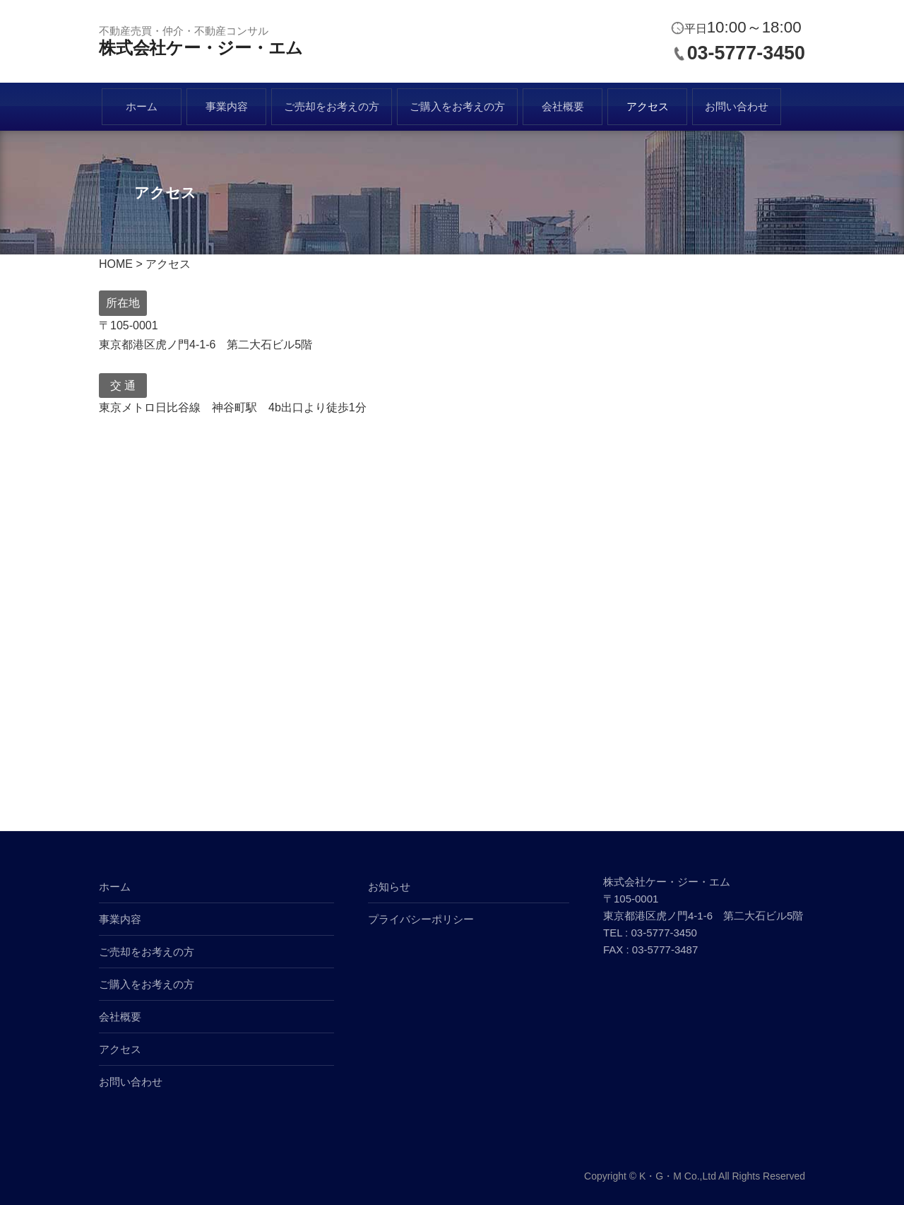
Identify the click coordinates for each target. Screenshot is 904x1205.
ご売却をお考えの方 (331, 106)
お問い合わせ (736, 106)
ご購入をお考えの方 (457, 106)
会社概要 (563, 106)
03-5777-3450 (746, 53)
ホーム (141, 106)
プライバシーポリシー (421, 919)
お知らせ (389, 887)
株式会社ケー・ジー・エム (201, 48)
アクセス (647, 106)
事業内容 (227, 106)
